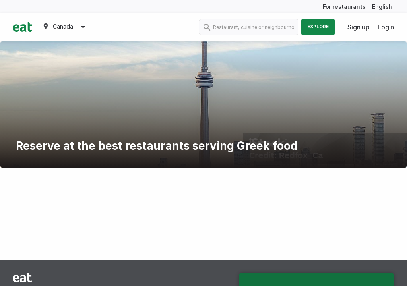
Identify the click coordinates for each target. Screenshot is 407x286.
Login (386, 27)
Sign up (358, 27)
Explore (318, 26)
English (382, 6)
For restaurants (344, 6)
